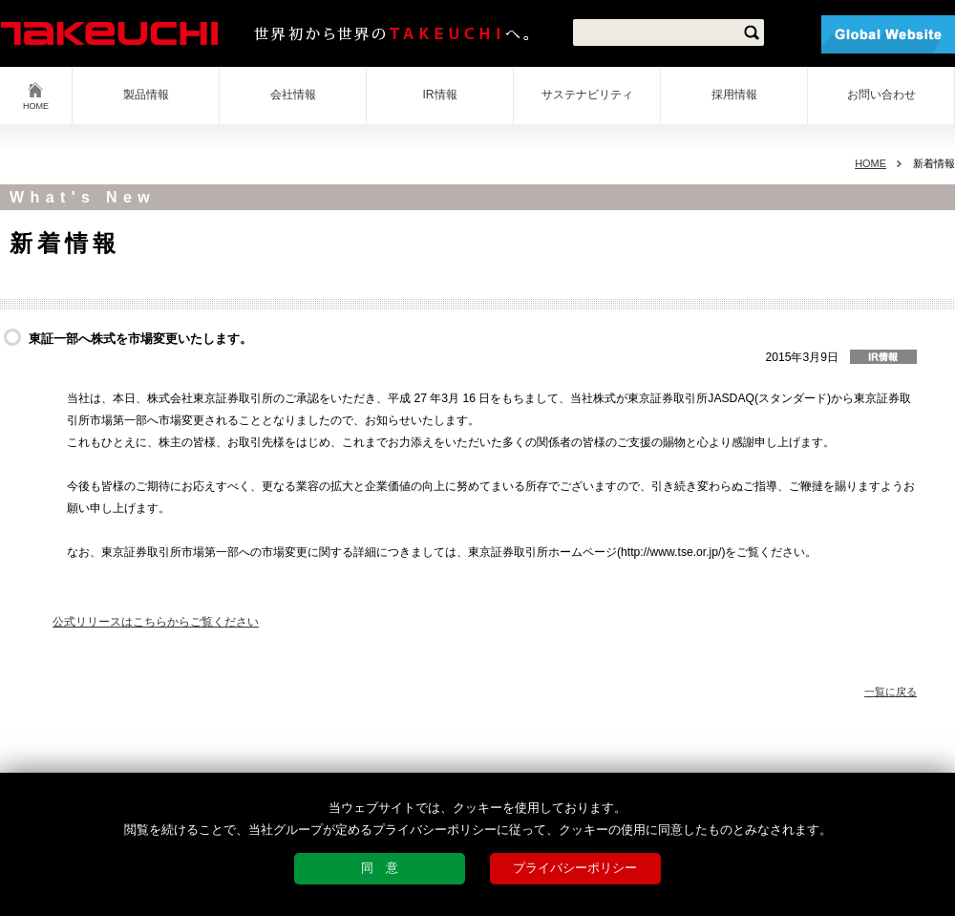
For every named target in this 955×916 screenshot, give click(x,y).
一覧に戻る (890, 691)
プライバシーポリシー (575, 868)
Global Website (888, 34)
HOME (36, 106)
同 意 (379, 868)
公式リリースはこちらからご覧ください (156, 621)
